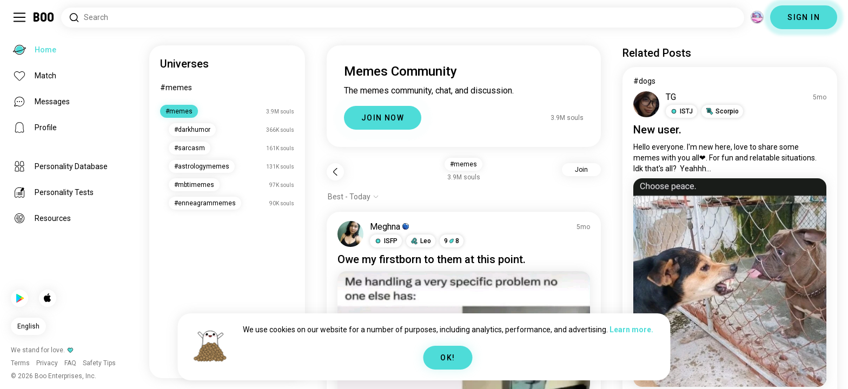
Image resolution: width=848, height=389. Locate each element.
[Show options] (353, 196)
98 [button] (451, 241)
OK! (447, 357)
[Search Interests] (402, 18)
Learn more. (631, 329)
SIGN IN (803, 17)
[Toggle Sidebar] (19, 17)
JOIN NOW (382, 117)
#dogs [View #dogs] (644, 81)
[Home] (44, 17)
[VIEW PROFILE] (350, 234)
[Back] (335, 171)
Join (581, 169)
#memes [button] (463, 164)
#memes (176, 87)
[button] (386, 240)
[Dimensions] (757, 17)
